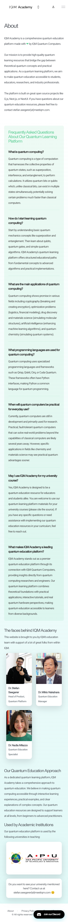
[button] (19, 679)
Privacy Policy (29, 910)
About (10, 910)
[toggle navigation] (63, 6)
